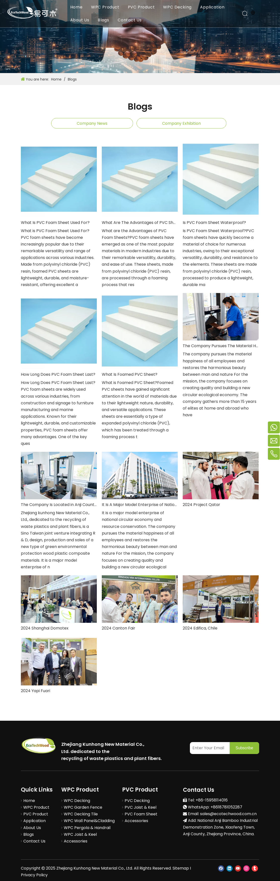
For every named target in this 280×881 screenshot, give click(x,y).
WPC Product (105, 7)
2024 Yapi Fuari (35, 691)
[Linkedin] (229, 868)
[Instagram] (246, 868)
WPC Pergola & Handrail (87, 828)
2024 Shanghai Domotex (45, 628)
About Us (79, 20)
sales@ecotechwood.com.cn (228, 814)
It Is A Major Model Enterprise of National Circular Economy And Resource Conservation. (140, 504)
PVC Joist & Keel (140, 807)
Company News (92, 123)
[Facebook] (221, 868)
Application (212, 7)
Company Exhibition (181, 123)
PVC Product (141, 7)
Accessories (75, 841)
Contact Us (130, 20)
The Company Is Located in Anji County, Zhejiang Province (59, 504)
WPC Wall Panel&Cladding (89, 821)
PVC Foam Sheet (141, 814)
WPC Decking (177, 7)
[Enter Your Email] (208, 748)
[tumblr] (255, 868)
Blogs (103, 20)
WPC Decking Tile (81, 814)
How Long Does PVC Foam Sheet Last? (58, 374)
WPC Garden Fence (83, 807)
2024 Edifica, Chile (200, 628)
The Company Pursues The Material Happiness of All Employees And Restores (221, 346)
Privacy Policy (34, 875)
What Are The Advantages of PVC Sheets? (140, 222)
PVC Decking (137, 800)
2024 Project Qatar (201, 504)
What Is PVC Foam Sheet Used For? (55, 222)
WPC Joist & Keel (80, 834)
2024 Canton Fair (118, 628)
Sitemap (181, 868)
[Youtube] (238, 868)
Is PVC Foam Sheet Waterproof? (214, 222)
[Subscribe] (244, 748)
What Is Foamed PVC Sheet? (129, 374)
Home (76, 7)
